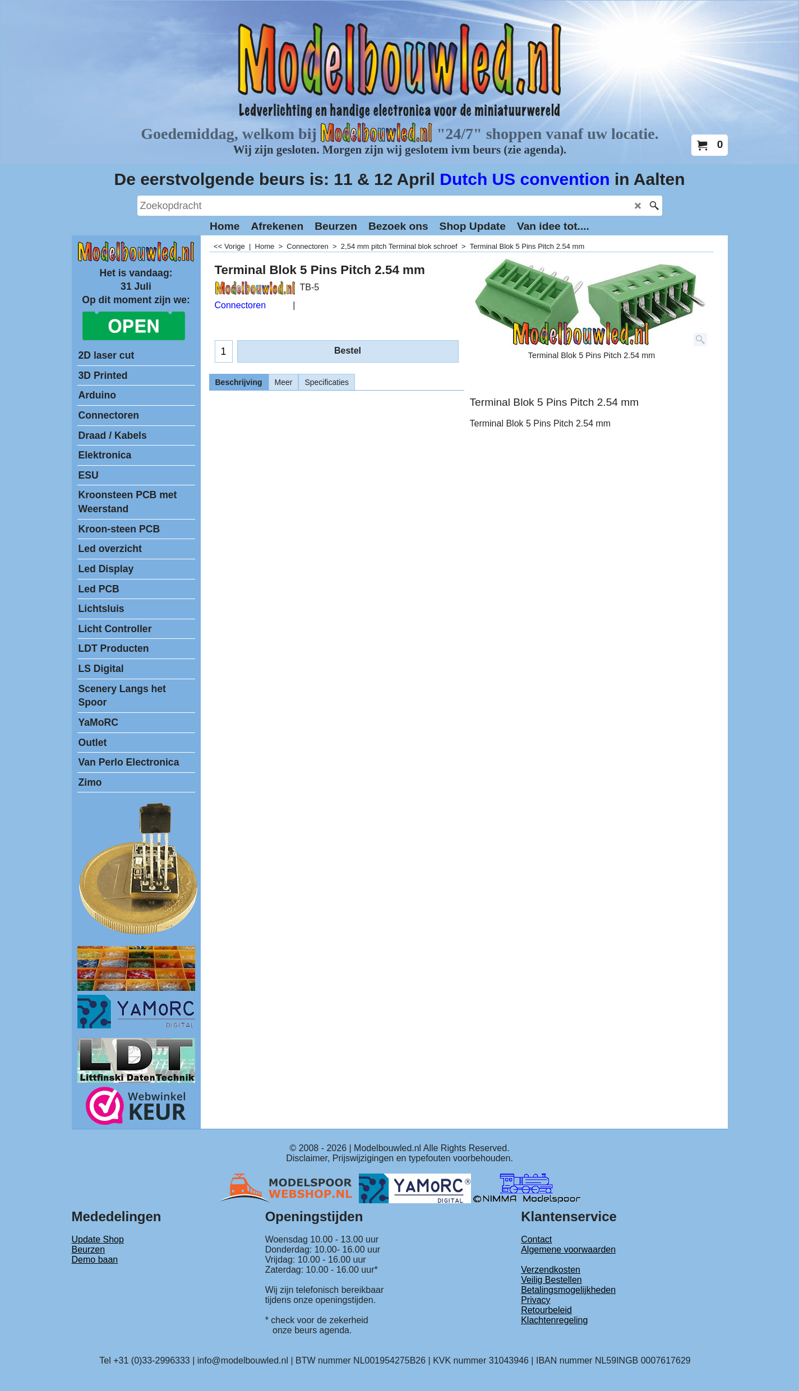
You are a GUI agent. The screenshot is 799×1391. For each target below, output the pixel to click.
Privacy (535, 1300)
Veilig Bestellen (551, 1280)
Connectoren (240, 305)
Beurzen (88, 1249)
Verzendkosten (550, 1269)
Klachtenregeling (554, 1320)
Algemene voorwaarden (568, 1249)
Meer (284, 382)
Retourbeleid (546, 1310)
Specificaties (326, 382)
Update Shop (98, 1239)
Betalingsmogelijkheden (568, 1290)
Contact (536, 1239)
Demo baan (95, 1259)
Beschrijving (238, 382)
